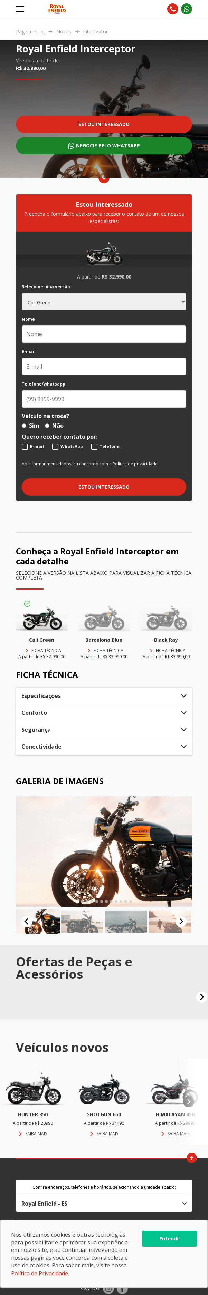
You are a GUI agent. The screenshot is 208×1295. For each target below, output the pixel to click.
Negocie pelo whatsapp (108, 145)
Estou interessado (104, 124)
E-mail (29, 352)
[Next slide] (181, 921)
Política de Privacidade (39, 1273)
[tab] (77, 901)
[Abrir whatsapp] (186, 8)
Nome (28, 319)
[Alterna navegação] (21, 8)
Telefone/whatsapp (43, 384)
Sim (30, 425)
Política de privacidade (135, 464)
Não (54, 425)
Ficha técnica (46, 650)
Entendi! (169, 1238)
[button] (38, 921)
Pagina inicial (30, 31)
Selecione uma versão (46, 287)
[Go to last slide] (26, 921)
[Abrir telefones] (172, 8)
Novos (63, 31)
